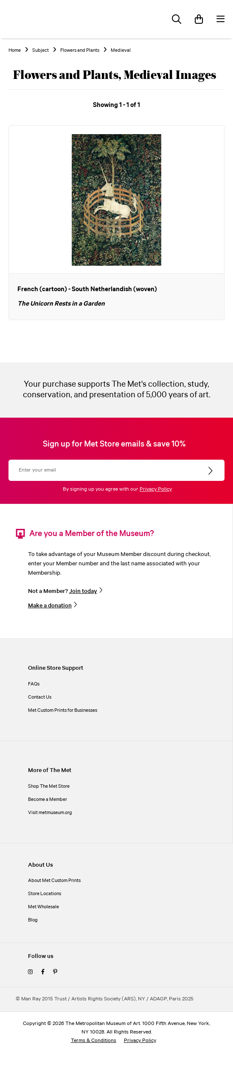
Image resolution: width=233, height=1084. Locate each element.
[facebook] (43, 972)
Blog (33, 920)
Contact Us (39, 697)
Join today (83, 591)
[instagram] (30, 972)
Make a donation (50, 605)
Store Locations (44, 893)
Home (14, 50)
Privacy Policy (156, 489)
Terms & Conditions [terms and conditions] (93, 1040)
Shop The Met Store (49, 786)
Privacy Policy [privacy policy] (140, 1040)
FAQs (33, 684)
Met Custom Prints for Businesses (62, 710)
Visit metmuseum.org (50, 812)
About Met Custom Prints (54, 880)
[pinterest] (55, 972)
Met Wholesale (43, 907)
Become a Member (47, 799)
